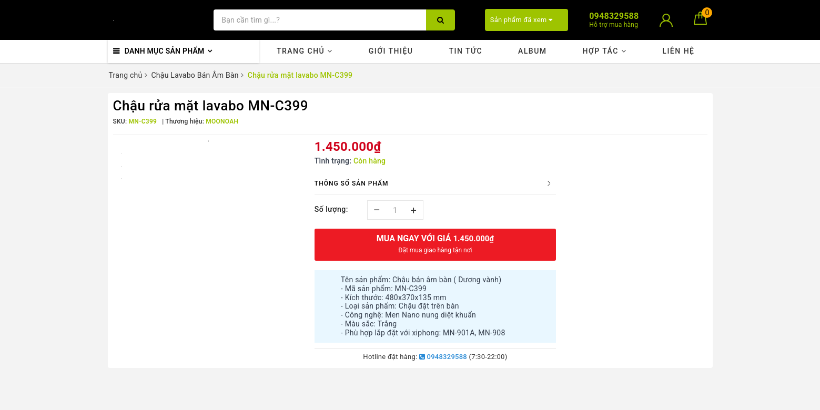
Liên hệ (678, 51)
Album (532, 51)
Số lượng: (331, 209)
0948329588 (443, 357)
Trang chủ (305, 51)
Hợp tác (604, 51)
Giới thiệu (391, 51)
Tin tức (465, 51)
